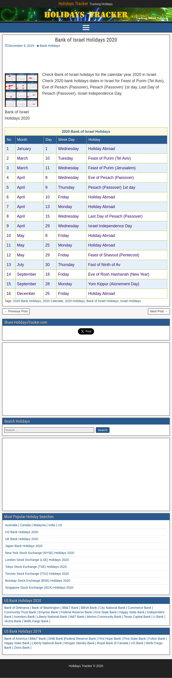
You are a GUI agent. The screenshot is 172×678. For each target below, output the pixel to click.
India (51, 525)
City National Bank (112, 607)
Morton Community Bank (104, 616)
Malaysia (39, 525)
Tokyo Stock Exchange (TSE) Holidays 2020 (36, 567)
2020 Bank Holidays (27, 301)
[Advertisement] (58, 58)
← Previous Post (16, 311)
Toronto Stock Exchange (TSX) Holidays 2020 (37, 573)
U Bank (158, 616)
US (60, 525)
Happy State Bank (131, 612)
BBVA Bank (89, 607)
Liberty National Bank (52, 616)
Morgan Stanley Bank (79, 643)
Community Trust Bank (20, 612)
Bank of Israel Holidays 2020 (86, 40)
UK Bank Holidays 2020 (21, 539)
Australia (11, 525)
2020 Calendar (53, 301)
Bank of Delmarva (17, 607)
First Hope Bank (110, 638)
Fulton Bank (157, 638)
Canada (25, 525)
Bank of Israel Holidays (102, 301)
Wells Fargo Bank (36, 621)
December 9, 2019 (21, 45)
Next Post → (159, 311)
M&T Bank (77, 616)
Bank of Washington (46, 607)
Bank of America (16, 638)
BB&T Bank (70, 607)
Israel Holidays (130, 301)
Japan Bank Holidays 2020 (24, 546)
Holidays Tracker (73, 3)
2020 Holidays (75, 301)
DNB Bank (56, 638)
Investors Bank (24, 616)
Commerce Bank (139, 607)
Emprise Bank (48, 612)
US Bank (137, 643)
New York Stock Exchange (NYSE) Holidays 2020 (39, 553)
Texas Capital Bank (137, 616)
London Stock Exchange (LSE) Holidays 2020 (37, 560)
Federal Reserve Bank (76, 612)
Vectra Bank (13, 621)
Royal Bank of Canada (113, 643)
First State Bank (105, 612)
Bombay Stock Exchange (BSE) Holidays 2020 (37, 580)
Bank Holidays (50, 45)
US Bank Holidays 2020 (21, 532)
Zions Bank (22, 647)
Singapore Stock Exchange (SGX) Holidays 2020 (39, 587)
